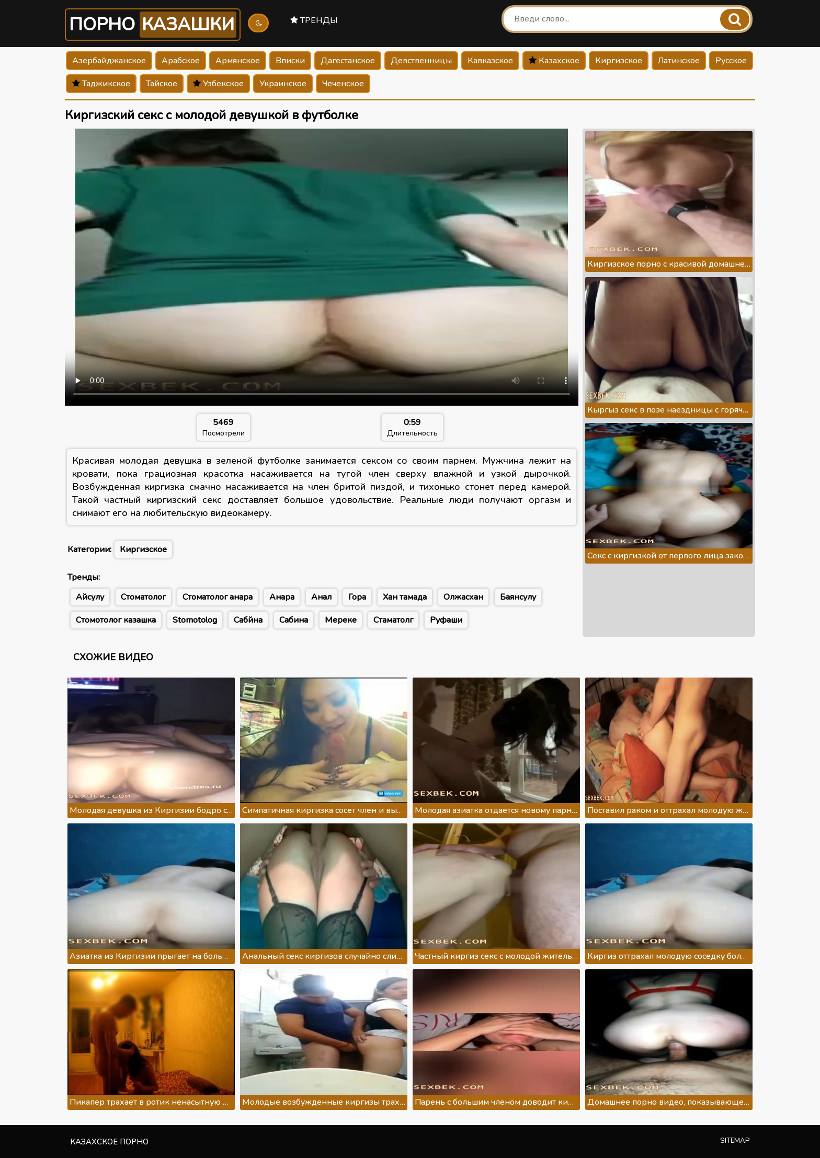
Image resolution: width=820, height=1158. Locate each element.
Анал (321, 597)
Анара (281, 597)
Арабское (181, 60)
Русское (731, 60)
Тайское (161, 83)
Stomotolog (195, 620)
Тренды (314, 20)
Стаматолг (393, 620)
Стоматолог (143, 597)
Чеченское (343, 83)
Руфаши (446, 620)
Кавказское (490, 60)
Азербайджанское (109, 60)
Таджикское (101, 83)
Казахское (554, 60)
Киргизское (618, 60)
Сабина (293, 620)
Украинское (282, 83)
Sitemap (735, 1140)
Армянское (237, 60)
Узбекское (218, 83)
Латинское (679, 60)
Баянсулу (518, 597)
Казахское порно (109, 1142)
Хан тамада (405, 597)
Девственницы (421, 60)
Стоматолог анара (218, 597)
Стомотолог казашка (116, 620)
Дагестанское (348, 60)
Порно (152, 25)
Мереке (341, 620)
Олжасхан (463, 597)
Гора (357, 597)
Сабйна (248, 620)
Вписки (290, 60)
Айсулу (90, 597)
